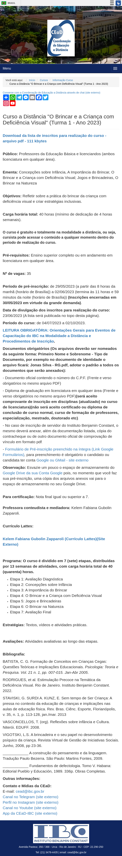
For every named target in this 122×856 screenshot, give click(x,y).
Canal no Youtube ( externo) (29, 808)
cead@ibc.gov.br (30, 791)
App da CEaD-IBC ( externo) (30, 813)
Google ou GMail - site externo (62, 460)
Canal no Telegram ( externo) (30, 797)
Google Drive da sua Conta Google (32, 473)
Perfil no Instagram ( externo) (30, 802)
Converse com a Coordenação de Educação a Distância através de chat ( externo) (51, 92)
